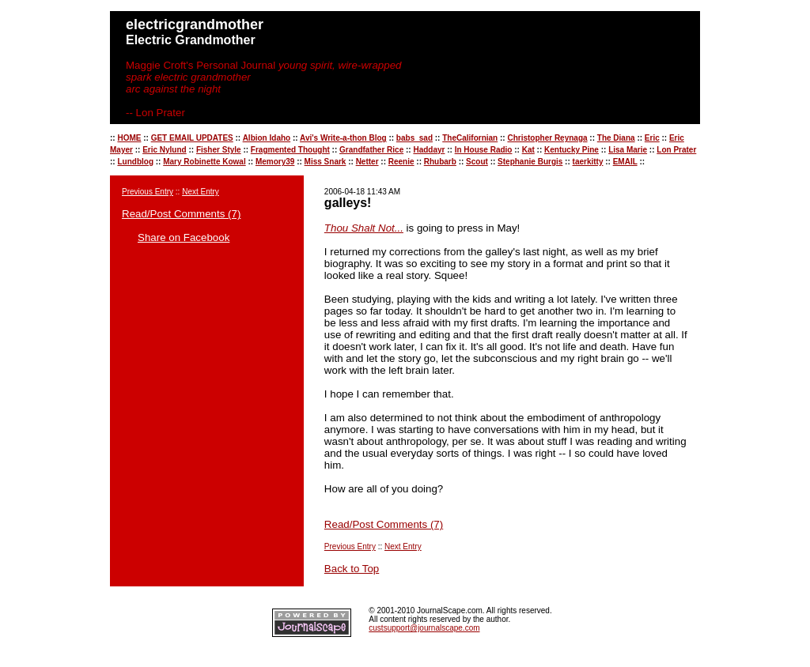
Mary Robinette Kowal (204, 161)
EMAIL (625, 161)
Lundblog (135, 161)
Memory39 (274, 161)
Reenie (401, 161)
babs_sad (414, 138)
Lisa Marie (627, 149)
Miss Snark (325, 161)
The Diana (616, 138)
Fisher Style (218, 149)
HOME (129, 138)
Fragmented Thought (290, 149)
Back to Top (351, 569)
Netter (367, 161)
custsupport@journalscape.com (424, 628)
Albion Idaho (267, 138)
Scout (477, 161)
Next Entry (200, 191)
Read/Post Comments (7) (181, 214)
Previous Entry (147, 191)
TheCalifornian (470, 138)
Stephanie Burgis (530, 161)
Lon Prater (676, 149)
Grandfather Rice (371, 149)
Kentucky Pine (571, 149)
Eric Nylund (164, 149)
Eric (652, 138)
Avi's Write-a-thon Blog (343, 138)
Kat (528, 149)
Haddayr (429, 149)
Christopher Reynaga (547, 138)
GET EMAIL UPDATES (192, 138)
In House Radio (484, 149)
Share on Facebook (183, 237)
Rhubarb (440, 161)
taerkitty (588, 161)
